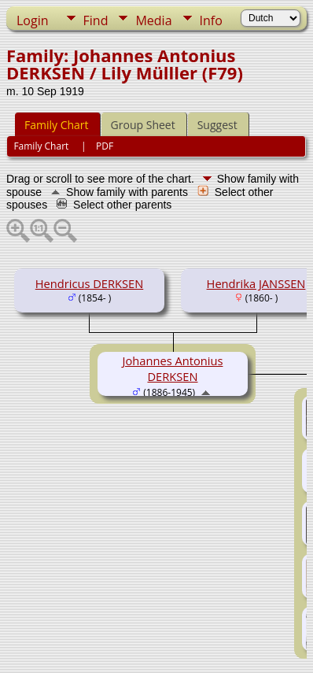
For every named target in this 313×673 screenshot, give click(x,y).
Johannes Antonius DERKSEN (173, 368)
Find (96, 20)
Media (153, 20)
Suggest (217, 124)
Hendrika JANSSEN (256, 283)
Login (33, 20)
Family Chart (56, 124)
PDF (104, 146)
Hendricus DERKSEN (89, 283)
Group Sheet (143, 124)
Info (211, 20)
